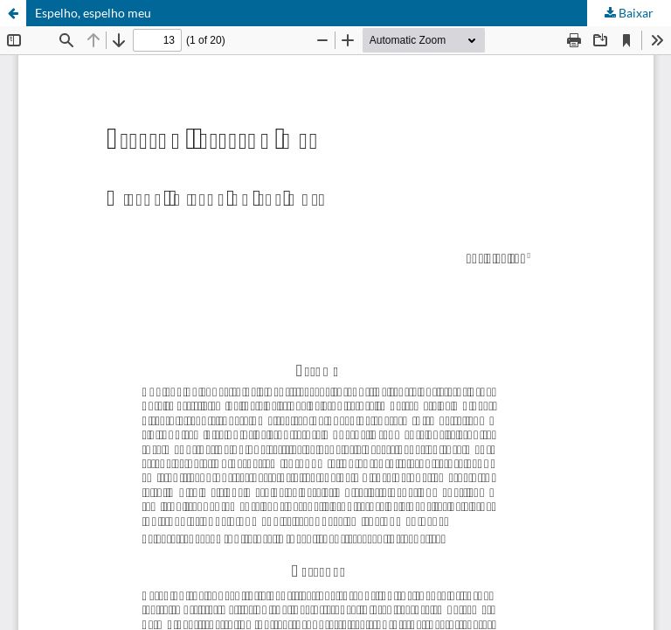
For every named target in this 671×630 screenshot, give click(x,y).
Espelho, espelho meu (93, 12)
